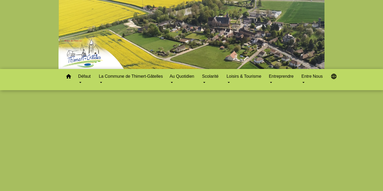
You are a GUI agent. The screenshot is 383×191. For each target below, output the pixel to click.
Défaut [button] (84, 76)
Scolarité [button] (210, 76)
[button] (68, 77)
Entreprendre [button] (281, 76)
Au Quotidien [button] (182, 76)
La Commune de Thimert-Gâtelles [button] (131, 76)
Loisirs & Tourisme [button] (244, 76)
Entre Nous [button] (312, 76)
